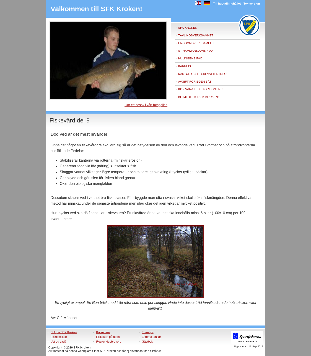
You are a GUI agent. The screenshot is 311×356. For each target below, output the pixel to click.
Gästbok (147, 341)
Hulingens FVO (190, 58)
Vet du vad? (58, 341)
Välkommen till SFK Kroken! (96, 9)
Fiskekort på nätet (108, 336)
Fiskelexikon (59, 336)
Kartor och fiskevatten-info (202, 74)
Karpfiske (186, 66)
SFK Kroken (187, 27)
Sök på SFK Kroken (64, 332)
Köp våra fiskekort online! (200, 89)
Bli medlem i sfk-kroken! (198, 97)
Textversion (252, 3)
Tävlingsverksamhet (195, 35)
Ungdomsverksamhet (196, 43)
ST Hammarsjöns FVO (195, 50)
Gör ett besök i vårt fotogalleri (145, 105)
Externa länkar (151, 336)
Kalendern (103, 332)
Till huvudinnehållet (227, 3)
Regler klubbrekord (108, 341)
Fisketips (147, 332)
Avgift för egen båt (194, 81)
